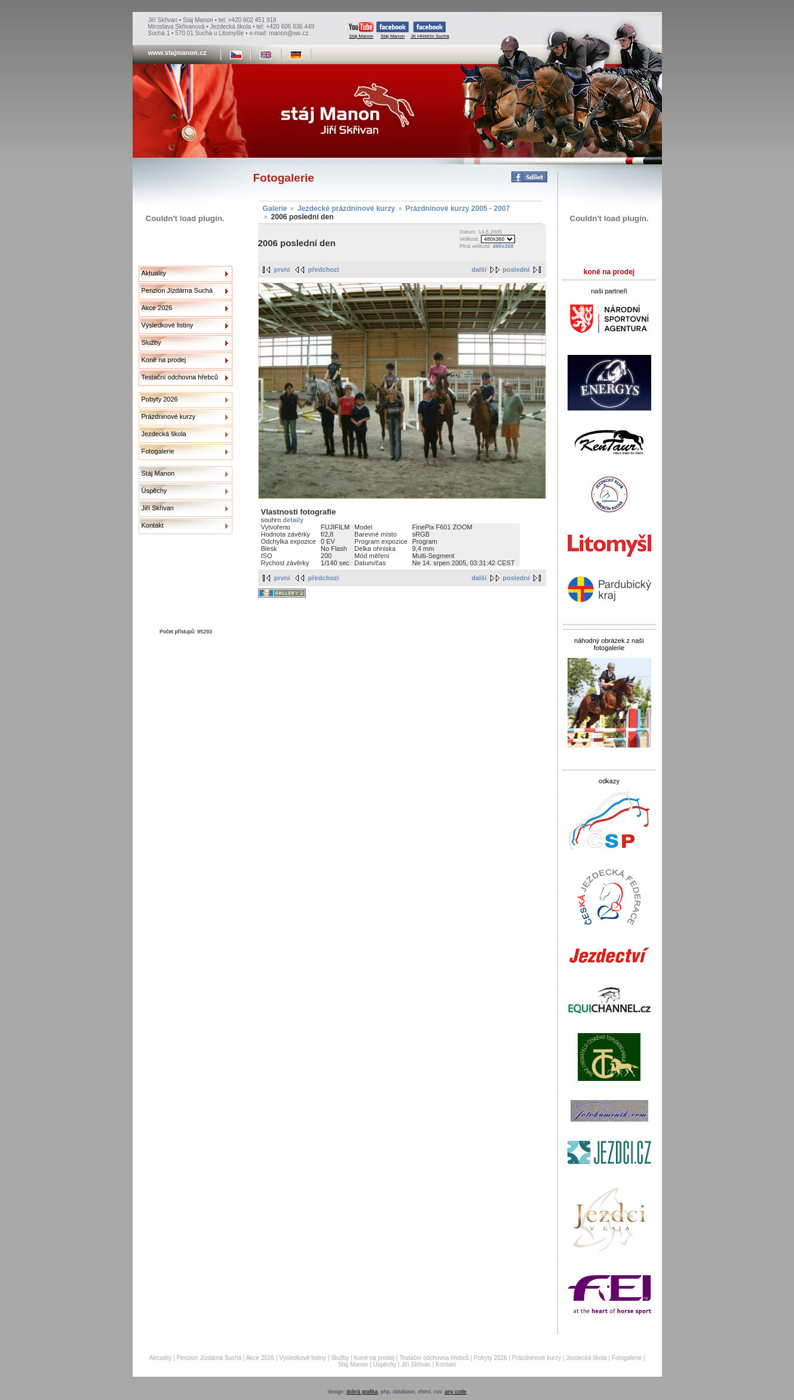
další (478, 269)
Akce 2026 (157, 307)
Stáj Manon (361, 30)
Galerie (275, 208)
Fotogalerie (158, 451)
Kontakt (153, 525)
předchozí (323, 269)
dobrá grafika (362, 1392)
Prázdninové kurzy (169, 416)
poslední (515, 269)
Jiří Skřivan (158, 507)
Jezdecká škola (164, 433)
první (282, 269)
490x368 (502, 246)
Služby (151, 342)
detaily (293, 519)
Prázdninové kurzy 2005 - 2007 (458, 208)
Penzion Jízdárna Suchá (177, 290)
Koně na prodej (164, 359)
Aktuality (154, 273)
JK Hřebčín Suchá (429, 30)
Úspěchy (154, 490)
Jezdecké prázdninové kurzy (346, 208)
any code (455, 1392)
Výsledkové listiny (168, 325)
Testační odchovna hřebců (180, 377)
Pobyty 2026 (160, 399)
